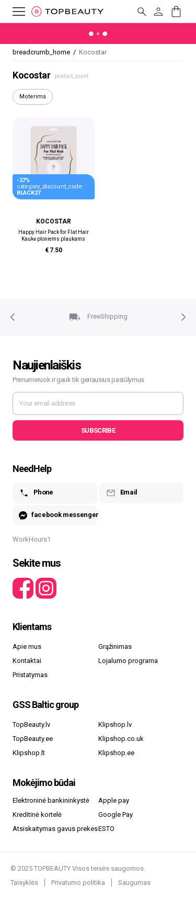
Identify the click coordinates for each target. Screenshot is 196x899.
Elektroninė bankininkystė (51, 800)
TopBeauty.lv (31, 724)
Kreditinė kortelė (37, 814)
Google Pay (115, 814)
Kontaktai (27, 661)
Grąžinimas (115, 646)
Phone (36, 493)
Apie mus (27, 646)
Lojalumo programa (128, 661)
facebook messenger (58, 515)
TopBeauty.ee (33, 739)
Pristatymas (30, 675)
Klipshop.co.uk (121, 739)
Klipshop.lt (29, 753)
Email (121, 493)
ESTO (106, 829)
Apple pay (113, 800)
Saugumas (134, 882)
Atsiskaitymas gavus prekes (55, 829)
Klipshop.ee (116, 753)
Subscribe (98, 430)
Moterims (32, 96)
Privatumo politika (78, 882)
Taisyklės (24, 882)
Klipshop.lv (115, 724)
